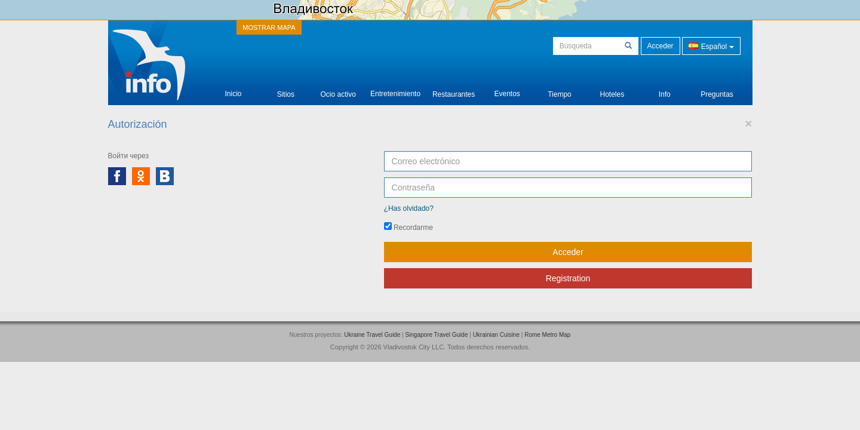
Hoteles (612, 85)
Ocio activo (338, 85)
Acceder (660, 46)
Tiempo (560, 85)
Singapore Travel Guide (436, 334)
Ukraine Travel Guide (372, 334)
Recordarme (408, 227)
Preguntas (717, 85)
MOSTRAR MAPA (268, 27)
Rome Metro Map (547, 334)
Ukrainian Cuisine (496, 334)
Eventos (507, 85)
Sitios (285, 85)
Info (665, 85)
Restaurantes (453, 85)
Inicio (233, 85)
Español (711, 46)
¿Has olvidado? (409, 208)
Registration (568, 278)
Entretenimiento (395, 85)
